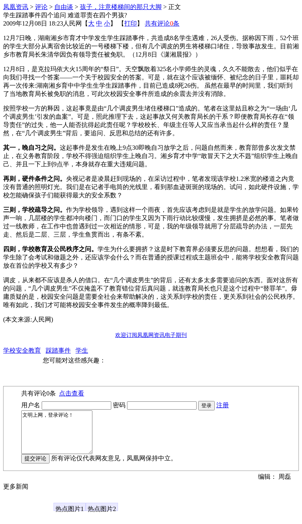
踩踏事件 (58, 350)
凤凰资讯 (15, 7)
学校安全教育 (22, 350)
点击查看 (71, 393)
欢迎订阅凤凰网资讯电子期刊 (151, 335)
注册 (222, 405)
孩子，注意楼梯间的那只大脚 (121, 7)
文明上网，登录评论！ (60, 436)
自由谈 (63, 7)
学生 (82, 350)
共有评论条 (162, 23)
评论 (41, 7)
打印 (130, 23)
